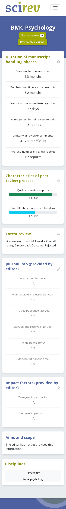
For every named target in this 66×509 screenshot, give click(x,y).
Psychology (33, 472)
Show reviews (32, 35)
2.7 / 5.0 (33, 211)
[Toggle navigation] (55, 7)
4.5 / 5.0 (33, 193)
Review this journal (32, 42)
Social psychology (33, 479)
